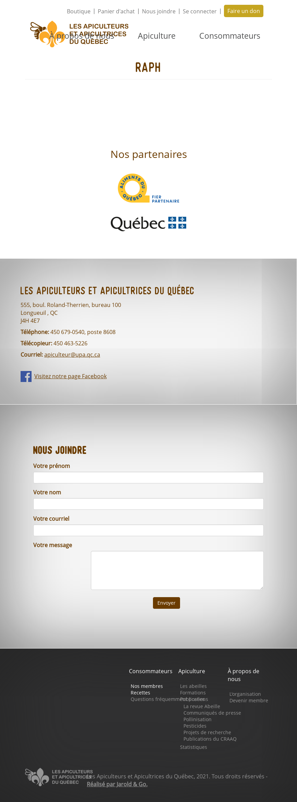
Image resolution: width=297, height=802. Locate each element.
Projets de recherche (207, 732)
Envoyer (166, 603)
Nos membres (147, 686)
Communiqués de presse (212, 713)
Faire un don (243, 11)
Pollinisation (197, 719)
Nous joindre (159, 11)
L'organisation (245, 694)
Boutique (79, 11)
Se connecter (200, 11)
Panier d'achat (116, 11)
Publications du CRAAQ (210, 739)
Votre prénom (51, 466)
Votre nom (47, 492)
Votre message (52, 545)
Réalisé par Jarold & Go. (117, 784)
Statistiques (193, 747)
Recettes (140, 692)
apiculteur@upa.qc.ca (72, 354)
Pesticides (194, 726)
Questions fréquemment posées (168, 699)
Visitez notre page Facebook (70, 376)
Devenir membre (248, 700)
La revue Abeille (201, 706)
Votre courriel (51, 518)
